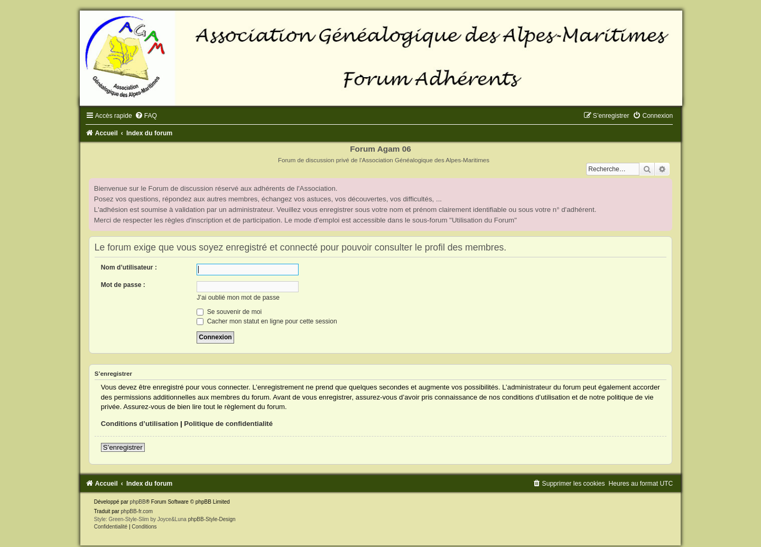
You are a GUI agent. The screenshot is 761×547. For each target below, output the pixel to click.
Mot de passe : (123, 285)
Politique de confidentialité (228, 424)
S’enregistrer (123, 447)
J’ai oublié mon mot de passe (238, 297)
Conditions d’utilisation (140, 424)
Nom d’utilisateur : (129, 267)
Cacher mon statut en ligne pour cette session (267, 321)
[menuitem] (146, 115)
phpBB (138, 502)
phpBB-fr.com (137, 511)
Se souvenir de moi (229, 312)
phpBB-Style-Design (212, 519)
